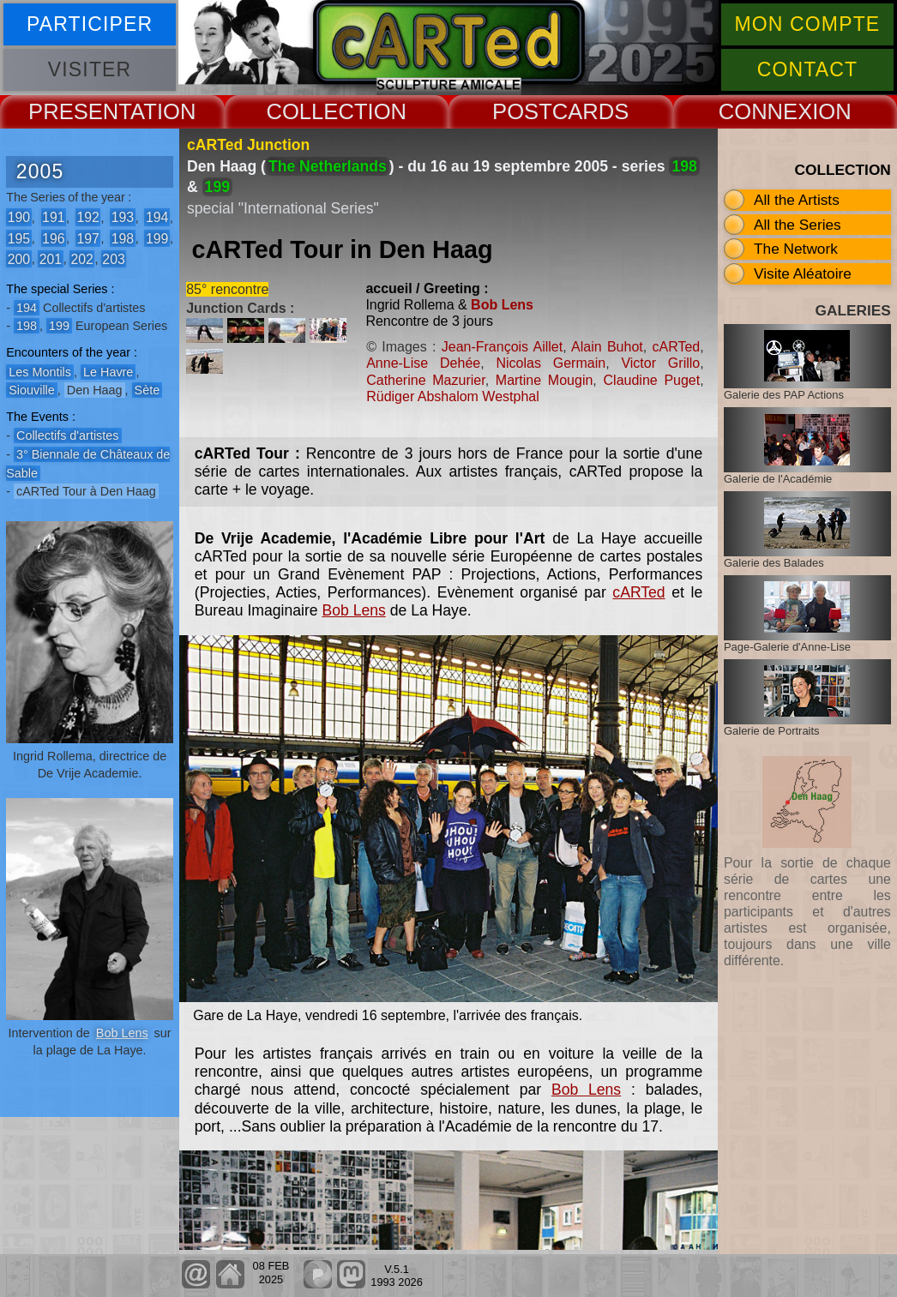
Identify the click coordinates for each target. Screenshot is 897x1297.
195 (19, 238)
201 (50, 258)
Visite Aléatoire (803, 273)
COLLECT (316, 111)
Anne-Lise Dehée (423, 363)
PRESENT (79, 111)
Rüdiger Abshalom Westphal (452, 396)
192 (87, 217)
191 (53, 217)
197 (87, 238)
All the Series (797, 224)
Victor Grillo (660, 363)
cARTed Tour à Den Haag (86, 491)
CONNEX (766, 111)
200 (19, 258)
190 (19, 217)
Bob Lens (122, 1033)
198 (122, 238)
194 (157, 217)
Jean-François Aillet (502, 346)
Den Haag (95, 390)
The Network (796, 248)
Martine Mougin (544, 380)
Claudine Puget (652, 380)
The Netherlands (327, 166)
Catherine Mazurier (425, 380)
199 (157, 238)
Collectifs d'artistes (67, 435)
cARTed (676, 346)
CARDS (590, 111)
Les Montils (40, 372)
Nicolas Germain (550, 363)
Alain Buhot (607, 346)
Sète (147, 390)
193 (122, 217)
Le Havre (108, 372)
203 (113, 258)
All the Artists (797, 199)
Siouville (32, 390)
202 (81, 258)
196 (53, 238)
